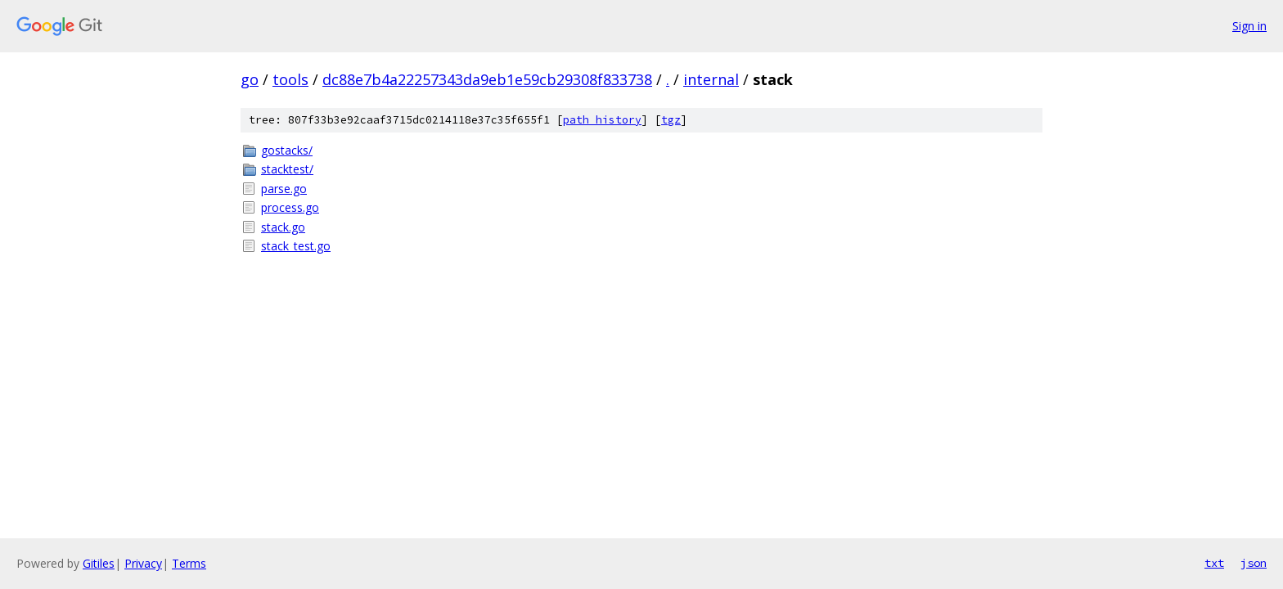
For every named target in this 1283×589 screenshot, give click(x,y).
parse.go (284, 188)
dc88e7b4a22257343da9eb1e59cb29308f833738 (487, 79)
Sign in (1249, 26)
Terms (189, 563)
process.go (290, 207)
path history (602, 120)
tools (290, 79)
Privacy (143, 563)
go (250, 79)
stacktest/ (287, 169)
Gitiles (99, 563)
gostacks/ (287, 150)
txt (1214, 562)
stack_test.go (296, 246)
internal (711, 79)
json (1253, 562)
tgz (671, 120)
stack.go (283, 227)
